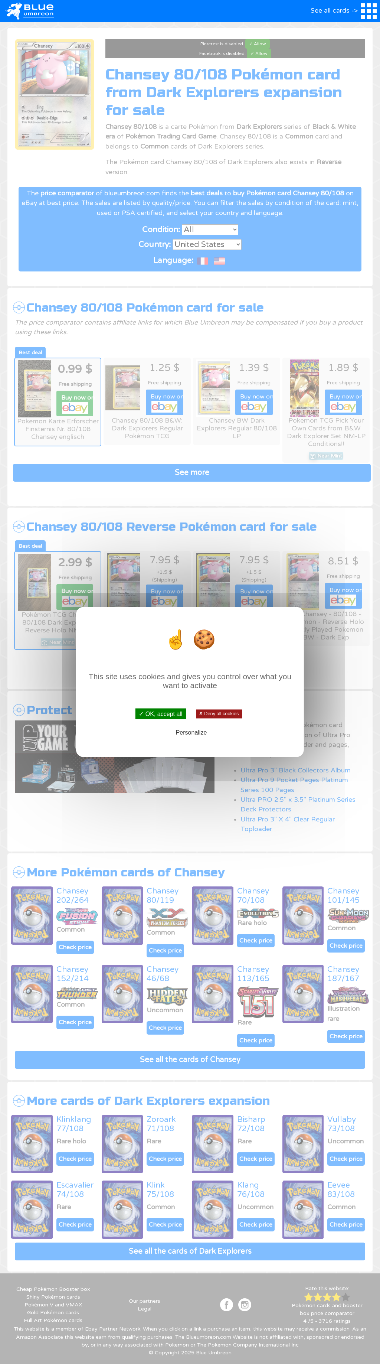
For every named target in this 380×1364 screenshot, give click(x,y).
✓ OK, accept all (160, 713)
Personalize (191, 732)
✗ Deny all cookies (219, 713)
